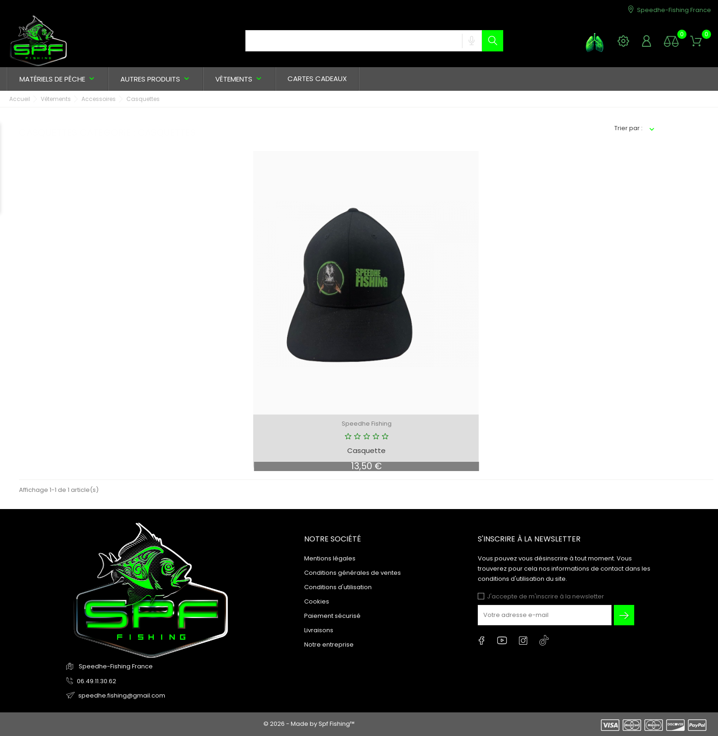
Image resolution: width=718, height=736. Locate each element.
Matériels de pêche (57, 79)
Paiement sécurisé (332, 615)
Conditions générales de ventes (352, 572)
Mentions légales (330, 558)
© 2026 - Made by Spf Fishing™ (309, 723)
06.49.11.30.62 (96, 681)
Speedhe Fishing (367, 423)
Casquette (366, 450)
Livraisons (318, 630)
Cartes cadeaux (317, 78)
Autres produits (155, 79)
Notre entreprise (329, 644)
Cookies (316, 601)
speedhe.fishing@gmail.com (121, 695)
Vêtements (239, 79)
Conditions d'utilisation (338, 587)
